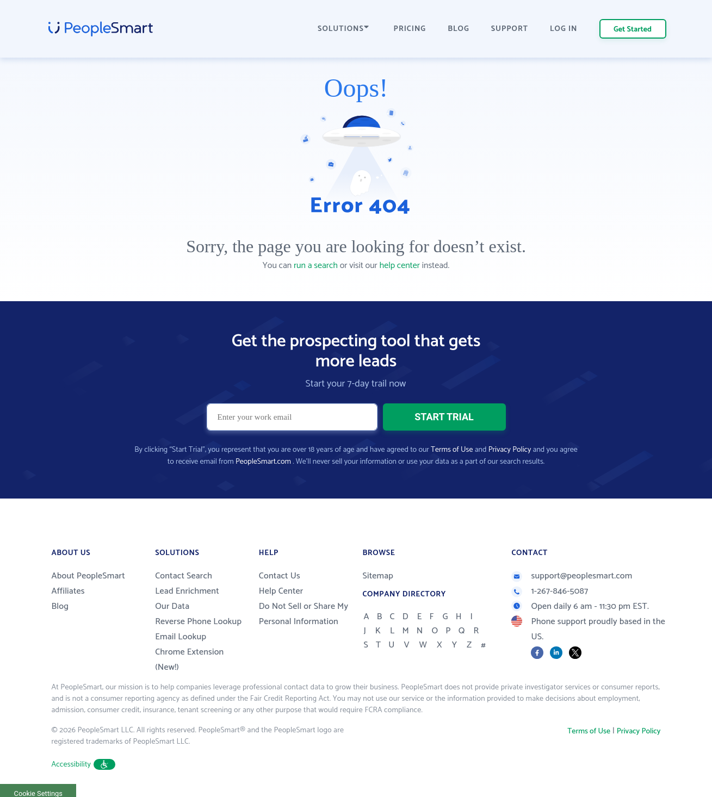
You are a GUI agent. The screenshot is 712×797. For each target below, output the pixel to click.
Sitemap (377, 576)
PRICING (410, 29)
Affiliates (68, 591)
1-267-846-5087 (549, 591)
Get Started (633, 29)
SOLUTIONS (343, 29)
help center (400, 265)
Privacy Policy (509, 450)
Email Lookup (180, 637)
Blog (60, 606)
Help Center (281, 591)
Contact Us (279, 576)
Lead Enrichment (187, 591)
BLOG (458, 29)
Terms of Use (452, 450)
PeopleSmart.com (263, 462)
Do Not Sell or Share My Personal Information (304, 614)
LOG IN (564, 29)
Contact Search (183, 576)
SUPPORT (509, 29)
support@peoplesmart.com (571, 576)
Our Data (172, 606)
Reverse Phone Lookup (198, 621)
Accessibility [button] (84, 764)
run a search (316, 265)
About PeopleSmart (88, 576)
